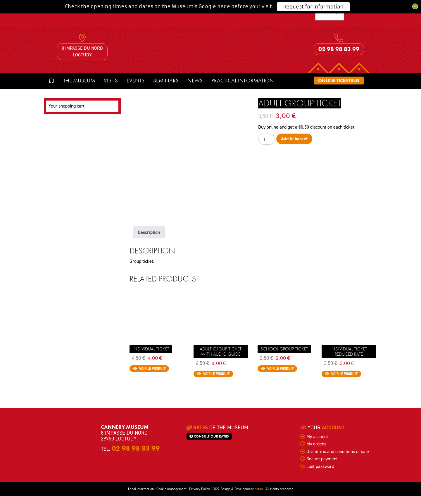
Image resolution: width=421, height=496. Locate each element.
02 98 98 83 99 (338, 49)
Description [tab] (149, 232)
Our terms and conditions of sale (337, 451)
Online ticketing (338, 80)
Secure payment (322, 459)
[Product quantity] (266, 139)
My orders (316, 444)
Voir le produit (149, 368)
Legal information (141, 489)
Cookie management (171, 489)
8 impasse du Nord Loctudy (82, 51)
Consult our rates (209, 436)
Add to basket (294, 139)
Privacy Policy (199, 489)
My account (317, 436)
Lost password (320, 466)
